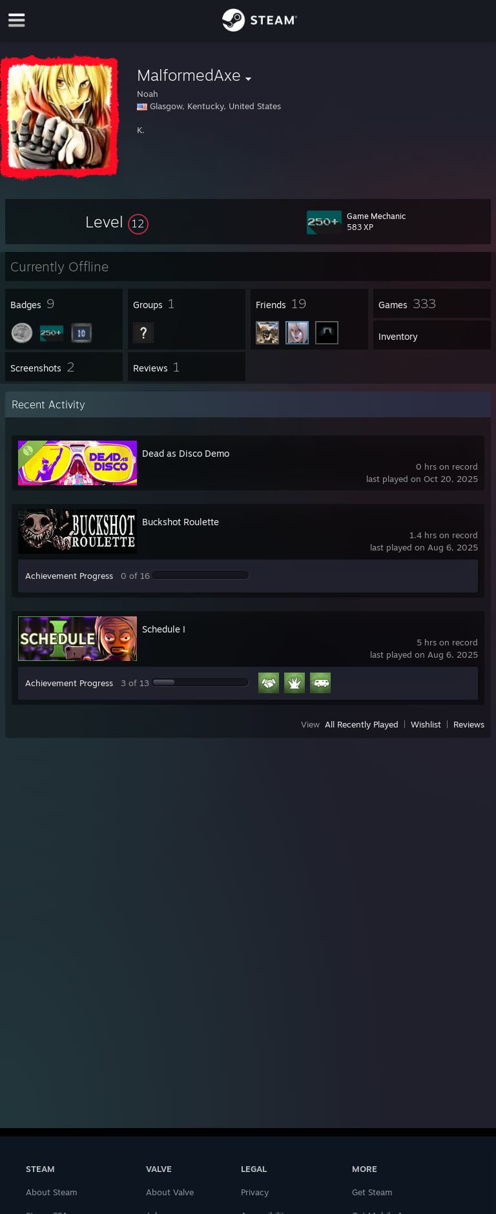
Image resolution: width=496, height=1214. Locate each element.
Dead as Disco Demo (185, 453)
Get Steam (372, 1192)
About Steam (52, 1192)
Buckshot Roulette (180, 521)
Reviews (468, 724)
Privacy (255, 1192)
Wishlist (426, 724)
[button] (117, 222)
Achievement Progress (69, 575)
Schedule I (163, 628)
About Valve (170, 1192)
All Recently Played (361, 724)
